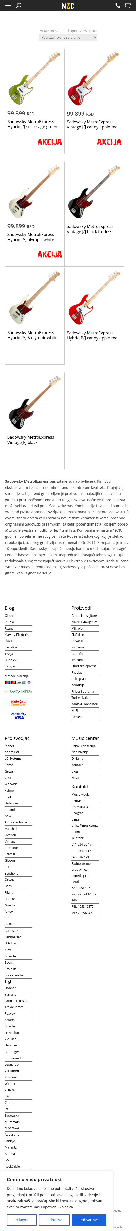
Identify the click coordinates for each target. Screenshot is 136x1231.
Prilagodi (22, 1219)
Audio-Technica (16, 822)
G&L (8, 1160)
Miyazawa (12, 1128)
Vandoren (12, 1071)
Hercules (11, 1045)
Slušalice (11, 647)
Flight (8, 892)
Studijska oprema (83, 666)
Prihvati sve (89, 1219)
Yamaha (10, 994)
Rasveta (76, 717)
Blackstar (11, 931)
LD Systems (13, 758)
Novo (75, 778)
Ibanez (9, 746)
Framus (10, 899)
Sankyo (10, 1141)
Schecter (11, 956)
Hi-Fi (74, 710)
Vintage (10, 841)
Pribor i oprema (82, 691)
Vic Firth (10, 1039)
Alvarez (10, 1020)
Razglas (10, 666)
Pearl (8, 797)
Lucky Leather (15, 975)
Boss (8, 886)
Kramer (10, 854)
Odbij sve (54, 1219)
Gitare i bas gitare (84, 615)
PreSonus (11, 848)
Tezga (9, 653)
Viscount (11, 1077)
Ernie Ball (11, 969)
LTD (7, 867)
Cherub (10, 1102)
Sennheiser (13, 937)
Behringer (12, 1052)
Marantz (10, 1147)
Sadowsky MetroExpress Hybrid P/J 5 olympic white (32, 335)
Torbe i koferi (80, 697)
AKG (8, 816)
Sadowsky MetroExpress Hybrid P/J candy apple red (92, 335)
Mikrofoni (78, 628)
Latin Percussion (16, 1001)
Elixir (8, 1096)
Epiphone (11, 873)
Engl (8, 981)
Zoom (9, 962)
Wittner (10, 1083)
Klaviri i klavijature (84, 622)
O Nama (77, 758)
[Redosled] (68, 37)
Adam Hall (12, 752)
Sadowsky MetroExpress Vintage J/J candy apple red (92, 124)
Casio (8, 778)
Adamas (10, 1154)
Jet (6, 1109)
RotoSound (13, 1058)
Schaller (10, 1026)
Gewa (9, 771)
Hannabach (13, 1033)
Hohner (10, 988)
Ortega (9, 879)
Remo (9, 765)
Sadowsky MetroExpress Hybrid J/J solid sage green (32, 124)
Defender (11, 803)
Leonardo (12, 1064)
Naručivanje (80, 752)
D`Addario (12, 943)
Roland (10, 809)
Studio (9, 622)
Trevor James (14, 1007)
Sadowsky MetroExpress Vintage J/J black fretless (90, 229)
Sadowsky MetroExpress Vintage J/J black (30, 439)
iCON (8, 924)
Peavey (10, 1013)
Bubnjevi (11, 660)
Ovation (10, 835)
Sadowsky (12, 1115)
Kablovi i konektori (84, 704)
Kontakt (76, 765)
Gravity (10, 905)
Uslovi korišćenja (83, 746)
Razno (9, 628)
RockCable (12, 1166)
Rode (8, 918)
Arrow (9, 911)
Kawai (9, 950)
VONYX (10, 1090)
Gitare (9, 615)
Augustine (12, 1134)
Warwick (11, 784)
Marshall (11, 828)
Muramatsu (13, 1122)
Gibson (10, 860)
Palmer (10, 790)
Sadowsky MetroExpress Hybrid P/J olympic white (30, 237)
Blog (74, 771)
